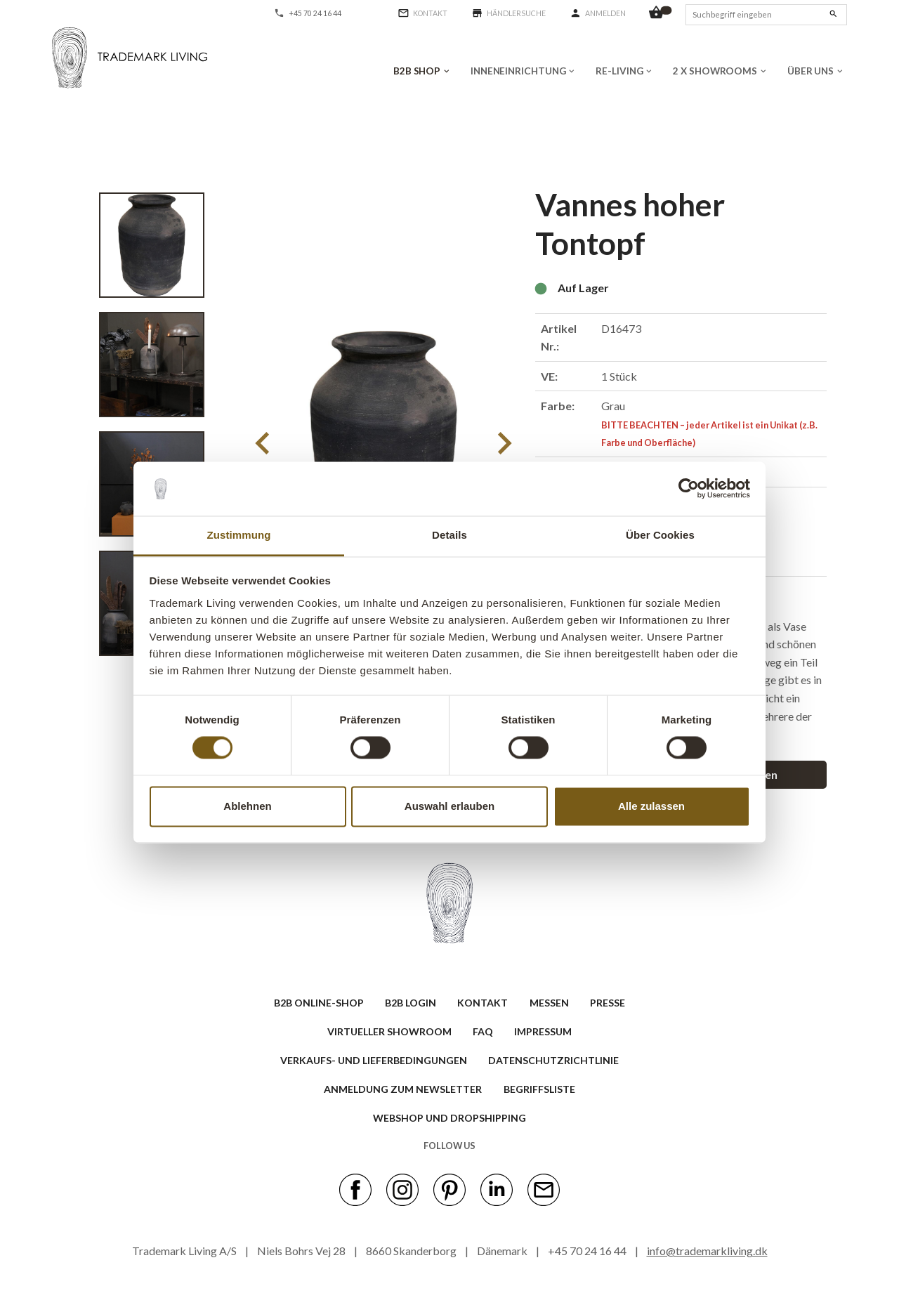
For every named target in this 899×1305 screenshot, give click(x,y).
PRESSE (607, 1003)
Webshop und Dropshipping (449, 1118)
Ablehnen (247, 806)
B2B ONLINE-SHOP (319, 1003)
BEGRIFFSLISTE (539, 1089)
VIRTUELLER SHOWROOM (389, 1031)
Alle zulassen (651, 806)
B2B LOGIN (410, 1003)
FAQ (483, 1031)
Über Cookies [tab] (660, 535)
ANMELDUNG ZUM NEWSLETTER (403, 1089)
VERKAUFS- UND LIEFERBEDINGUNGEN (373, 1060)
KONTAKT (482, 1003)
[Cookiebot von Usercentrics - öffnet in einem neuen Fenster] (688, 488)
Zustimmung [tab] (239, 535)
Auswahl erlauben (449, 806)
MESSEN (549, 1003)
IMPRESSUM (543, 1031)
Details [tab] (449, 535)
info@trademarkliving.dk (707, 1250)
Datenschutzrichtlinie (553, 1060)
